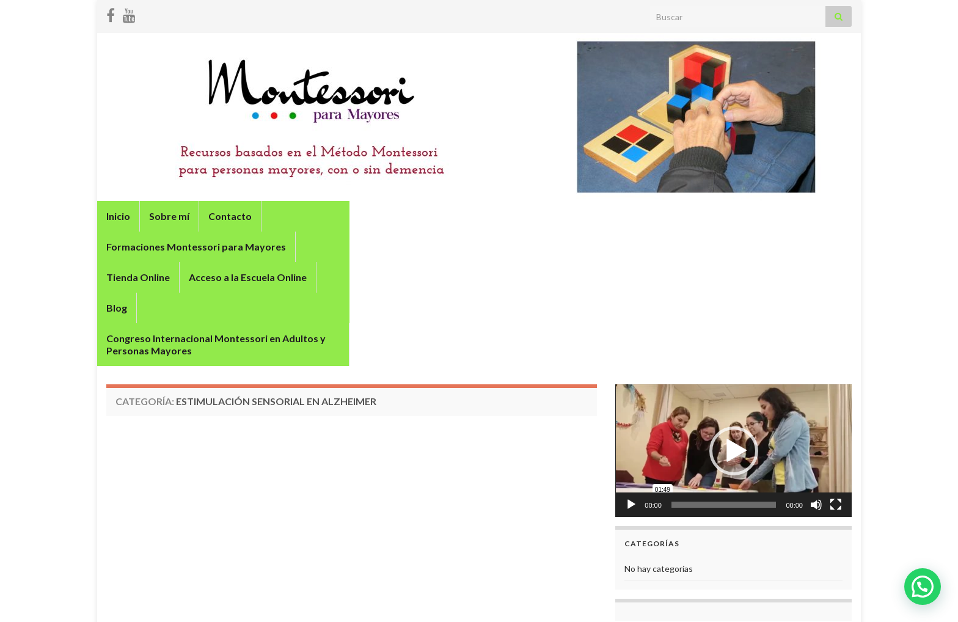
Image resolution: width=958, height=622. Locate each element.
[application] (733, 346)
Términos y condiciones (807, 596)
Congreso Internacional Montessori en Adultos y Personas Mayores (259, 246)
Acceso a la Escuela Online (611, 216)
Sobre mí (169, 216)
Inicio (118, 216)
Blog (699, 216)
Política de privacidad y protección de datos (665, 596)
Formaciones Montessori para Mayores (360, 216)
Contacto (230, 216)
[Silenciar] (816, 401)
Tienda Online (501, 216)
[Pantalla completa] (836, 401)
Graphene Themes (196, 607)
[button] (733, 347)
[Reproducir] (631, 401)
